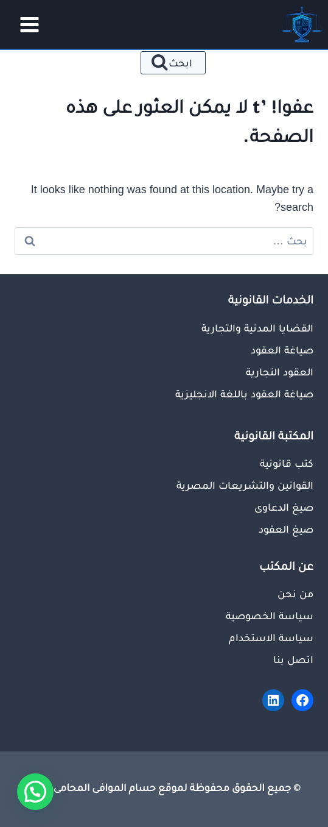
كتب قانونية (286, 463)
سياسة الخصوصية (269, 615)
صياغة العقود (282, 350)
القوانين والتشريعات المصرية (244, 485)
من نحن (295, 593)
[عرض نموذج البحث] (173, 62)
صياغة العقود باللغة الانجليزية (244, 394)
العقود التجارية (279, 372)
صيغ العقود (286, 529)
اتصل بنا (293, 659)
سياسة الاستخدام (271, 637)
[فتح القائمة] (25, 24)
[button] (35, 791)
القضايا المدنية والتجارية (257, 328)
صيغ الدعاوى (283, 507)
